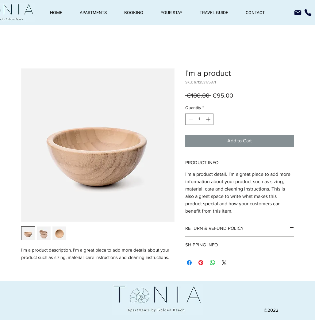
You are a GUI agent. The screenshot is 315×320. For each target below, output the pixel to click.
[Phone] (308, 13)
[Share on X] (224, 262)
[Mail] (298, 13)
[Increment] (209, 119)
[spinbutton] (199, 119)
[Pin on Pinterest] (201, 262)
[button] (93, 12)
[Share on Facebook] (189, 262)
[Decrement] (190, 119)
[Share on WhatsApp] (212, 262)
